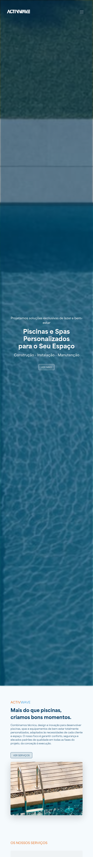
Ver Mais (46, 367)
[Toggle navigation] (81, 12)
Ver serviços (21, 755)
